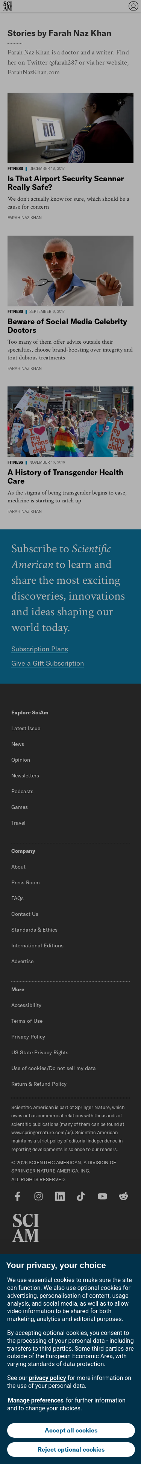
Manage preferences (36, 1400)
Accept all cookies (71, 1430)
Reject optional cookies (71, 1449)
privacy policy (47, 1377)
